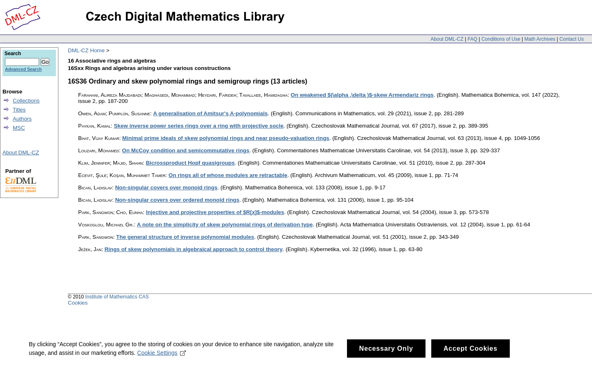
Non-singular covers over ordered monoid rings (177, 200)
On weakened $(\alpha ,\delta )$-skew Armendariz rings (362, 95)
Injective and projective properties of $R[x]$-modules (215, 212)
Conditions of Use (500, 39)
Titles (19, 110)
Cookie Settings (161, 355)
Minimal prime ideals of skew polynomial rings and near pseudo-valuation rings (225, 138)
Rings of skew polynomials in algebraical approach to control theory (193, 249)
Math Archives (539, 39)
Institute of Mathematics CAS (117, 297)
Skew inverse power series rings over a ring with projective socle (199, 126)
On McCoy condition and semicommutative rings (186, 150)
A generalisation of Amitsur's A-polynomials (210, 113)
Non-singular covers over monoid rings (166, 187)
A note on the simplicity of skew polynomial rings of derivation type (225, 224)
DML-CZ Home (86, 50)
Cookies (78, 303)
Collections (26, 101)
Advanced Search (23, 69)
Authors (22, 119)
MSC (19, 128)
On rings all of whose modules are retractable (228, 175)
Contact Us (572, 39)
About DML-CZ (446, 39)
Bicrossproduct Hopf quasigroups (190, 163)
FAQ (472, 39)
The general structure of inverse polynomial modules (185, 237)
